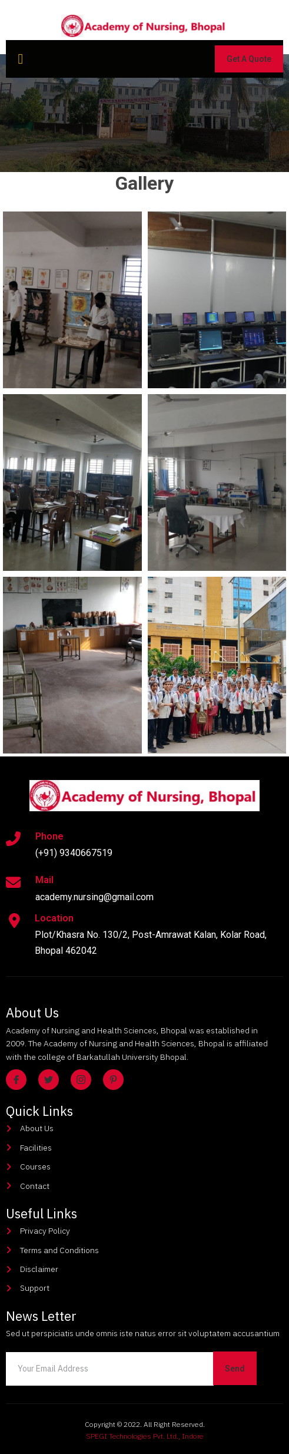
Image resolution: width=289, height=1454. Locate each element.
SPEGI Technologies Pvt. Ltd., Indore (145, 1436)
